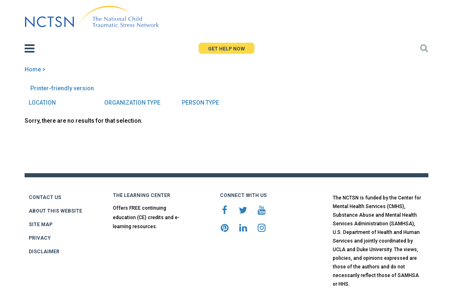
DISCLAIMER (44, 251)
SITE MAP (41, 224)
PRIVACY (40, 238)
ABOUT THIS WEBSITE (55, 211)
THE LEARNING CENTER (141, 195)
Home (33, 69)
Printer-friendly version (62, 88)
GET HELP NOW (226, 49)
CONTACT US (45, 197)
